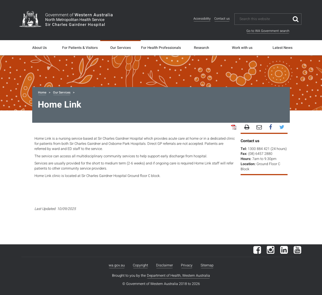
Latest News (282, 48)
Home (42, 92)
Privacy (187, 265)
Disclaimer (164, 265)
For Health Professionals (161, 48)
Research (201, 48)
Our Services (120, 48)
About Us (39, 48)
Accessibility (202, 18)
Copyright (140, 265)
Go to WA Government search (267, 31)
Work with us (242, 48)
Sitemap (207, 265)
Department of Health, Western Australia (178, 275)
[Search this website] (264, 19)
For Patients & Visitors (80, 48)
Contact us (222, 18)
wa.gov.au (117, 265)
